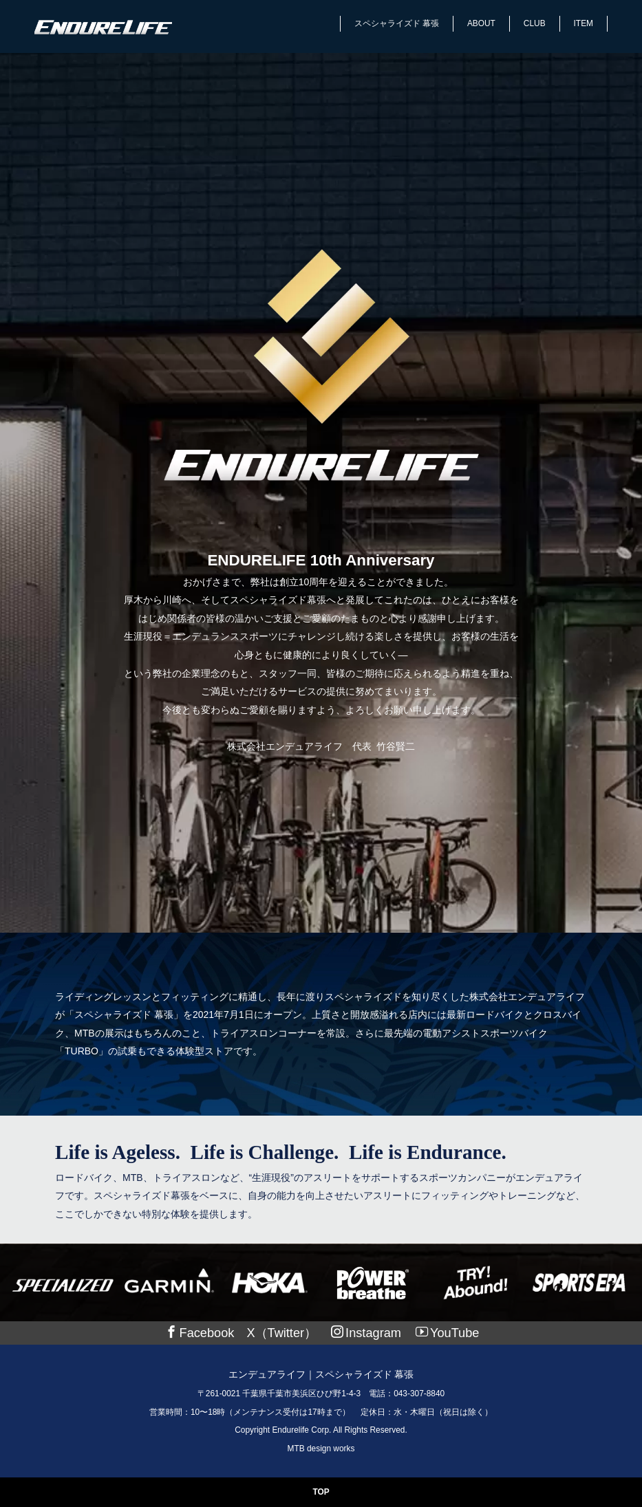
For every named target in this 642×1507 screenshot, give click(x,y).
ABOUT (481, 23)
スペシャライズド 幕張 (396, 23)
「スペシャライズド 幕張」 (124, 1014)
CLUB (535, 23)
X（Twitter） (281, 1333)
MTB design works (321, 1448)
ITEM (583, 23)
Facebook (200, 1333)
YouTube (447, 1333)
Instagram (366, 1333)
